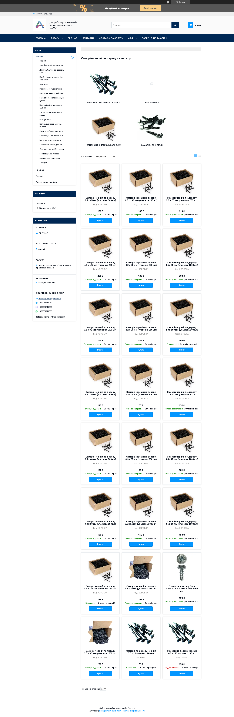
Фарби (43, 61)
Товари (55, 38)
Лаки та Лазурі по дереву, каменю (52, 71)
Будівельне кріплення (50, 158)
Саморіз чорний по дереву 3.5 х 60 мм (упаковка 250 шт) (141, 395)
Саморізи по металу (100, 147)
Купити (100, 222)
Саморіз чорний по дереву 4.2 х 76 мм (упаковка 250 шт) (141, 266)
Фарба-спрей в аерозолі (51, 65)
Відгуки (39, 176)
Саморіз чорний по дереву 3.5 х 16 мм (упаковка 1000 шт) (141, 524)
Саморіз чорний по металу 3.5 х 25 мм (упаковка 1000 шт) (141, 589)
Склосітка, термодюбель (51, 145)
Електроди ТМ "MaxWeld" (51, 136)
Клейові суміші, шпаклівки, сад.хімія (52, 78)
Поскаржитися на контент (110, 713)
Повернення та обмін (154, 38)
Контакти (88, 38)
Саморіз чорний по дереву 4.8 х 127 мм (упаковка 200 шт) (100, 266)
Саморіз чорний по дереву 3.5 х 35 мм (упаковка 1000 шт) (182, 266)
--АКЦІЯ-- (44, 163)
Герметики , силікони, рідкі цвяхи (52, 99)
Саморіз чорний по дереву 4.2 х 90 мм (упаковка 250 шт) (141, 330)
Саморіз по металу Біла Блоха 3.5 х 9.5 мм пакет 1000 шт (182, 590)
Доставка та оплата (111, 38)
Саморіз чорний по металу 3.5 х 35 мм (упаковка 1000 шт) (100, 654)
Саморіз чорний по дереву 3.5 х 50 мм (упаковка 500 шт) (100, 395)
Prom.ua (131, 710)
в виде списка (199, 159)
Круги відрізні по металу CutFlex (51, 106)
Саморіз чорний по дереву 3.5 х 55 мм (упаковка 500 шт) (181, 395)
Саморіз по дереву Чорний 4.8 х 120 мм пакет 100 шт (182, 654)
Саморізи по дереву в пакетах (99, 103)
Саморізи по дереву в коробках (182, 103)
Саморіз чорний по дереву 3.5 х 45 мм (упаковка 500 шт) (100, 201)
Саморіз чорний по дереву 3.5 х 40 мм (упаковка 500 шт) (100, 460)
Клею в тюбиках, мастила (51, 131)
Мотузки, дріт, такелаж (50, 140)
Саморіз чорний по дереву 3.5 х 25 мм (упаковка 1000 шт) (182, 460)
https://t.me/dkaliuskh (55, 317)
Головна (41, 38)
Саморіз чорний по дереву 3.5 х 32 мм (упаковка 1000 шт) (100, 330)
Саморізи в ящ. (141, 102)
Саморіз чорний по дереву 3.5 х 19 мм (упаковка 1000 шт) (182, 524)
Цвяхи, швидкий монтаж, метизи (51, 125)
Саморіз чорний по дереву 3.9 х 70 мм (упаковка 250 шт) (181, 201)
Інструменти (45, 119)
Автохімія (44, 84)
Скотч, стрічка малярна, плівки (51, 113)
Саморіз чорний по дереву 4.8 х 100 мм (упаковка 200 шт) (141, 201)
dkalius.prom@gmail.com (50, 298)
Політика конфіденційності (133, 713)
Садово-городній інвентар (52, 149)
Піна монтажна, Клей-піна (51, 93)
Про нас (72, 38)
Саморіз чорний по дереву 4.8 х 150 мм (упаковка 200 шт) (182, 330)
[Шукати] (175, 25)
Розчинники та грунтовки (51, 89)
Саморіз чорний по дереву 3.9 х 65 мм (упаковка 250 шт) (141, 460)
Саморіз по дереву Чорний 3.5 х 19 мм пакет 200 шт (141, 654)
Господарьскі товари (49, 154)
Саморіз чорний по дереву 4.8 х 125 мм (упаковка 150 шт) (100, 589)
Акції (130, 38)
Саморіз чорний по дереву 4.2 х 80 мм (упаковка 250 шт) (100, 524)
